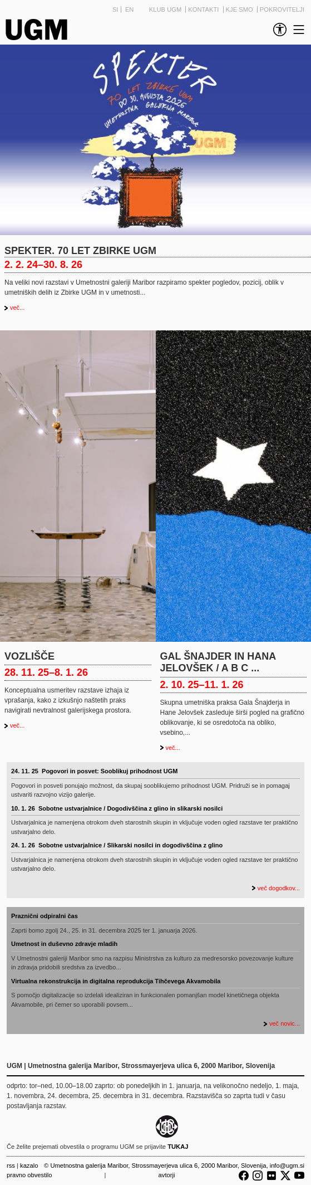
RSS (11, 1165)
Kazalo (29, 1165)
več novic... (284, 1023)
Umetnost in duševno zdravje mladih (64, 943)
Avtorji (167, 1175)
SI (115, 9)
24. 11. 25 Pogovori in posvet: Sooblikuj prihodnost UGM (94, 771)
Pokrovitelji (282, 9)
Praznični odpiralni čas (44, 916)
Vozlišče (29, 656)
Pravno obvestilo (29, 1175)
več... (17, 307)
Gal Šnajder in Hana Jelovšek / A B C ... (218, 662)
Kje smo (240, 9)
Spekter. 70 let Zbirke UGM (80, 250)
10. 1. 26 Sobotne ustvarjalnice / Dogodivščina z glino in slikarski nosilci (117, 808)
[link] (278, 29)
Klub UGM (166, 9)
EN (129, 9)
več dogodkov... (279, 888)
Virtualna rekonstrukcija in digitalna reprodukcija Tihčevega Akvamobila (115, 981)
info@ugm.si (287, 1165)
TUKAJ (177, 1146)
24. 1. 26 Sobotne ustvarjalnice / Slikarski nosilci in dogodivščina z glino (117, 845)
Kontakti (204, 9)
